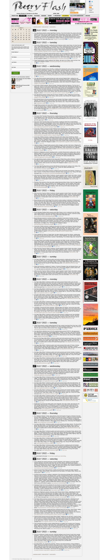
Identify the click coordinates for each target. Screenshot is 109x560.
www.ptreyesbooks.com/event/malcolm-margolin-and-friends (51, 507)
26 (18, 39)
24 (12, 39)
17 (12, 37)
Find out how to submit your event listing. (57, 456)
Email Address (15, 52)
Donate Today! (74, 12)
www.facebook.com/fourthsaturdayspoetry (43, 216)
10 (12, 35)
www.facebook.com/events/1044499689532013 (53, 173)
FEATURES (37, 15)
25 (15, 39)
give (90, 7)
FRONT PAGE (15, 15)
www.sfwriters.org (74, 178)
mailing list (91, 12)
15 (26, 35)
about (90, 3)
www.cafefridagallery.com (40, 542)
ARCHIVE (87, 15)
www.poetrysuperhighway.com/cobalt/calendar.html (60, 61)
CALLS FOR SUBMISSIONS (76, 15)
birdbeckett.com (40, 103)
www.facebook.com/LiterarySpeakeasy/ (43, 468)
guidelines (91, 8)
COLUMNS (30, 15)
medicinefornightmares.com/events (42, 157)
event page (71, 39)
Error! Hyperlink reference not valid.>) (49, 521)
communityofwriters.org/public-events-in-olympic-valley (46, 51)
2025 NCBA (23, 15)
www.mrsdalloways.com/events (45, 422)
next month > (53, 26)
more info (18, 80)
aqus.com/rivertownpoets (39, 187)
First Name (14, 57)
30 (29, 39)
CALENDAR (65, 15)
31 (12, 41)
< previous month (37, 26)
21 (23, 37)
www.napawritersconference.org (70, 263)
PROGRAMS (57, 15)
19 (18, 37)
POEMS (50, 15)
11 (15, 35)
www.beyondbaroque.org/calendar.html (43, 206)
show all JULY (45, 26)
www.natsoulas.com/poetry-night (41, 168)
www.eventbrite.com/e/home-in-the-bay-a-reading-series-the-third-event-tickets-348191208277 (55, 75)
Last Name (13, 62)
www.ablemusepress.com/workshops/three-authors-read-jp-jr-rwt (48, 514)
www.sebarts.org (55, 490)
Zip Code (13, 67)
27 (21, 39)
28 (23, 39)
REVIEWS (43, 15)
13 (21, 35)
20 (21, 37)
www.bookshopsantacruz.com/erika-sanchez (57, 58)
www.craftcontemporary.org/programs (59, 528)
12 (18, 35)
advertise (91, 5)
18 (15, 37)
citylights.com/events (58, 39)
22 (26, 37)
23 (29, 37)
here (35, 269)
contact (90, 10)
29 (26, 39)
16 (29, 35)
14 (23, 35)
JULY (21, 28)
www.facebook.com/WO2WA (57, 483)
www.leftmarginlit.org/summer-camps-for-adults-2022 (46, 312)
